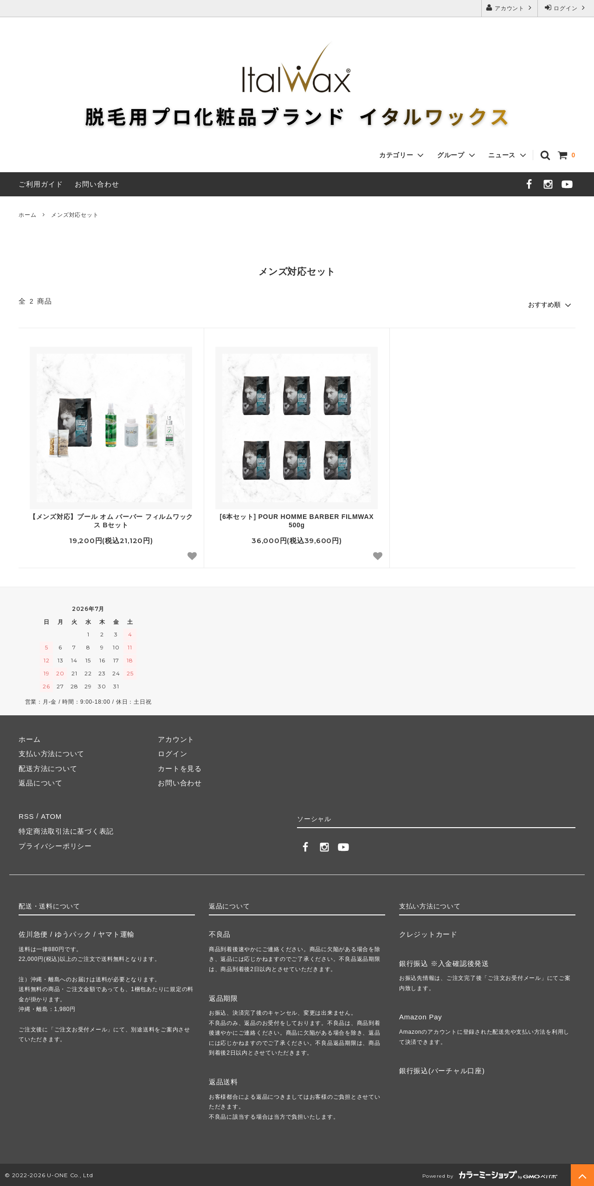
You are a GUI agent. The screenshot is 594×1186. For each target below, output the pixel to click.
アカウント (509, 8)
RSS (26, 816)
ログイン (565, 8)
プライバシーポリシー (55, 845)
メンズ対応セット (74, 215)
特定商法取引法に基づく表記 (66, 831)
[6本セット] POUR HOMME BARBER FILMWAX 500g (297, 521)
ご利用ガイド (41, 184)
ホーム (27, 215)
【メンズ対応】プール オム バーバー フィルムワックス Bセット (111, 521)
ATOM (50, 816)
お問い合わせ (97, 184)
